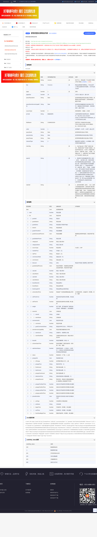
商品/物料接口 (9, 41)
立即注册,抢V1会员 (67, 1)
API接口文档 (3, 490)
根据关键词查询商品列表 (11, 54)
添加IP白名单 (57, 53)
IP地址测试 (63, 53)
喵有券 (52, 490)
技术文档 (84, 1)
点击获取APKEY (89, 33)
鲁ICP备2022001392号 (48, 510)
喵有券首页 (6, 1)
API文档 (77, 1)
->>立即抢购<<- (57, 59)
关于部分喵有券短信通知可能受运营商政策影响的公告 (29, 1)
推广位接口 (9, 67)
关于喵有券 (28, 490)
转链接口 (8, 59)
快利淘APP (91, 1)
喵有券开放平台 (54, 492)
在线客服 (27, 492)
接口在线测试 (53, 33)
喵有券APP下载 (54, 495)
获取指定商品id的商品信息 (11, 46)
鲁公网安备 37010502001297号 (63, 510)
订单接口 (8, 63)
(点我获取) (84, 81)
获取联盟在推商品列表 (10, 50)
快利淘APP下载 (54, 498)
